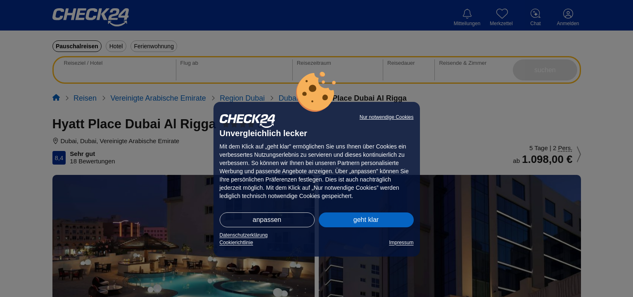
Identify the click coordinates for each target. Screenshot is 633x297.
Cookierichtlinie (236, 242)
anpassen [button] (267, 219)
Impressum (401, 242)
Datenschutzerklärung (244, 235)
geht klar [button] (366, 219)
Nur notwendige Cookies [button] (387, 117)
